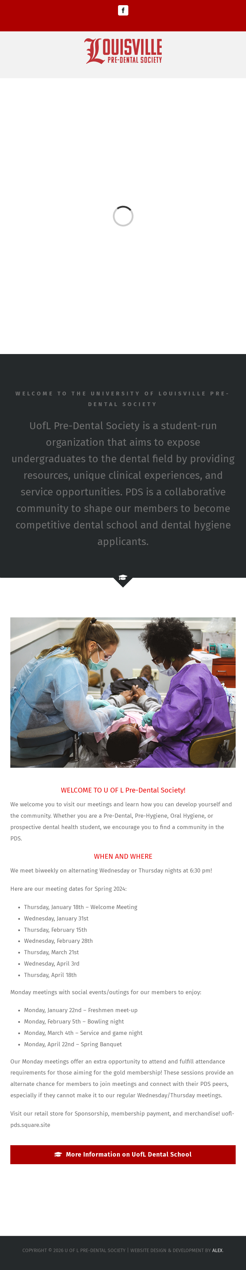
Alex (217, 1250)
